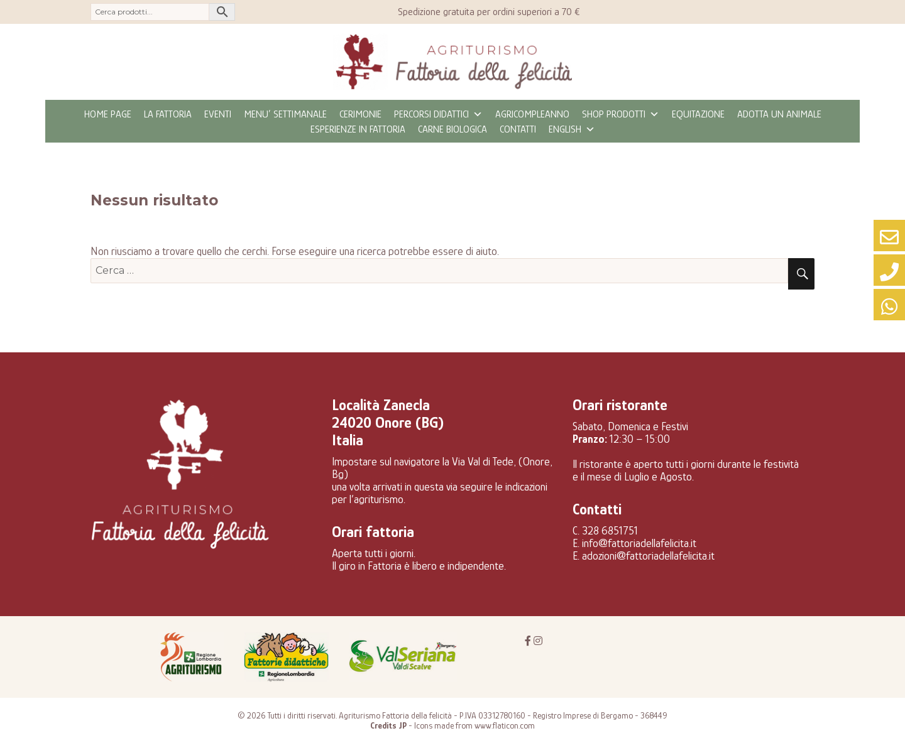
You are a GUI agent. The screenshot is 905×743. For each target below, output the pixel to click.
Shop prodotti (620, 114)
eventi (217, 114)
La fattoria (168, 114)
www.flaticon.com (504, 725)
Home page (107, 114)
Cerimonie (360, 114)
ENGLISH (572, 129)
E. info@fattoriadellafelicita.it (634, 543)
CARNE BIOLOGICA (452, 129)
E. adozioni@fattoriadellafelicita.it (644, 556)
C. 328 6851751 (605, 530)
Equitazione (698, 114)
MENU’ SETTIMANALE (285, 114)
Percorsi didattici (438, 114)
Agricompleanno (532, 114)
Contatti (518, 129)
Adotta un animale (779, 114)
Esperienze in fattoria (357, 129)
